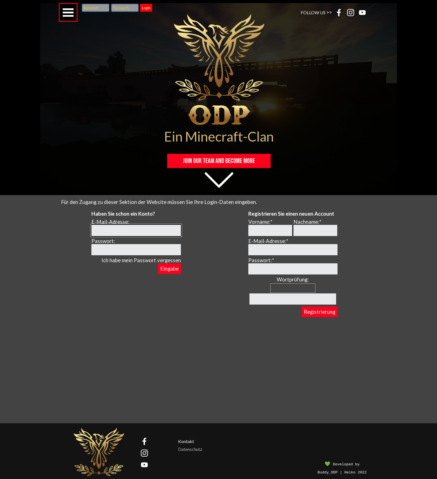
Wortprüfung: (293, 279)
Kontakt (186, 441)
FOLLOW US (313, 12)
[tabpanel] (318, 12)
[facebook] (339, 12)
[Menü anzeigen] (68, 12)
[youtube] (362, 12)
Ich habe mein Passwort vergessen (141, 260)
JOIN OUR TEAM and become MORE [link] (219, 161)
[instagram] (350, 12)
